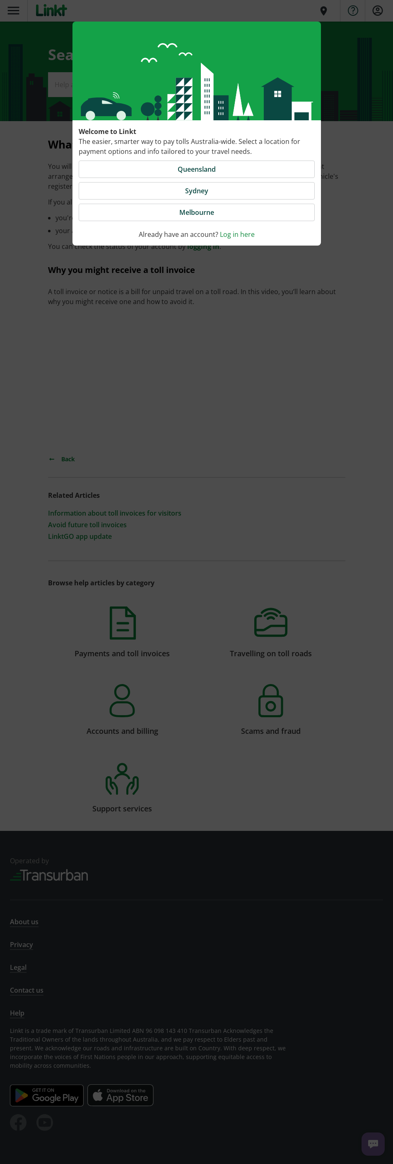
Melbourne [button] (196, 212)
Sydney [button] (196, 190)
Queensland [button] (197, 169)
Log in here (237, 234)
